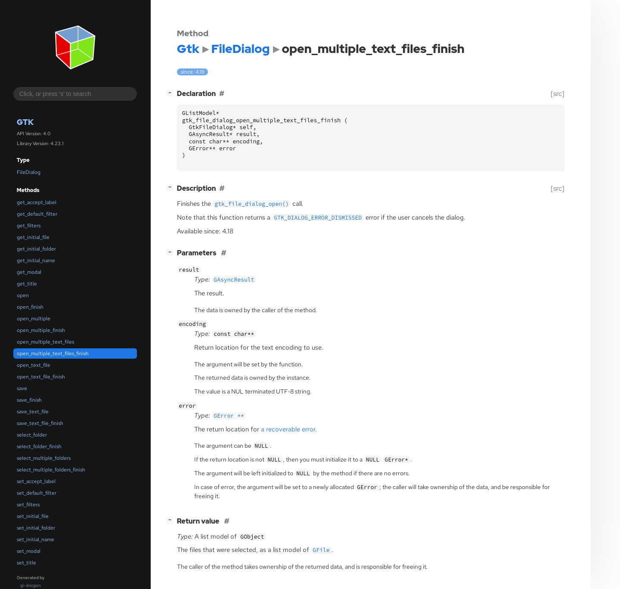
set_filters (28, 504)
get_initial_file (33, 237)
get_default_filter (37, 214)
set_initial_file (33, 516)
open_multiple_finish (41, 330)
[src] (557, 93)
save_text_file (33, 411)
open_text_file (33, 365)
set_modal (28, 551)
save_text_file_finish (40, 423)
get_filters (28, 225)
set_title (26, 562)
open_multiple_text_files (45, 341)
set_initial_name (35, 539)
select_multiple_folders (44, 458)
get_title (27, 283)
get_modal (29, 272)
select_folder (32, 434)
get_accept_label (36, 202)
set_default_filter (36, 493)
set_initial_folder (36, 527)
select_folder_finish (39, 446)
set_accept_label (36, 481)
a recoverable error (288, 429)
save (22, 388)
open (23, 295)
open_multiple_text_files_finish (53, 353)
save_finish (29, 400)
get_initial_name (36, 260)
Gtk (25, 122)
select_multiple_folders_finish (51, 469)
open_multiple (33, 318)
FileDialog (28, 172)
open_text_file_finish (41, 376)
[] (171, 92)
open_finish (30, 307)
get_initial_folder (36, 248)
